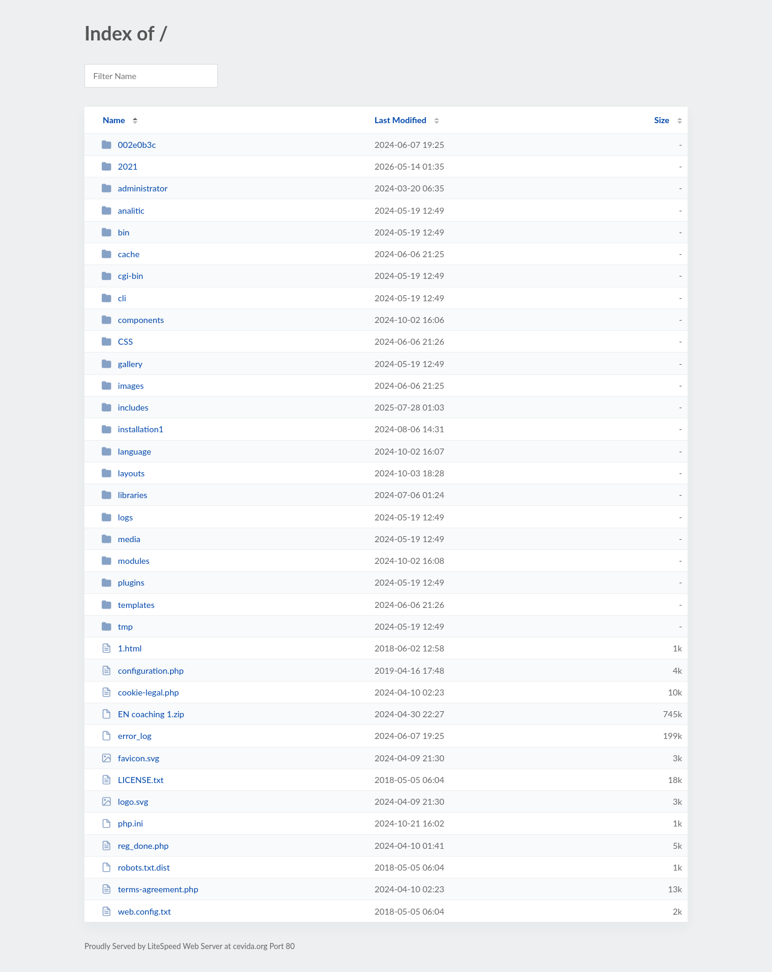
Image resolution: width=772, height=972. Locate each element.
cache (120, 254)
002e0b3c (128, 144)
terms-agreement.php (149, 889)
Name (114, 120)
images (122, 385)
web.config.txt (136, 911)
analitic (122, 210)
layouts (123, 473)
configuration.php (142, 670)
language (126, 451)
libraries (124, 495)
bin (115, 232)
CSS (117, 341)
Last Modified (400, 120)
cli (113, 298)
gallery (121, 364)
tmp (117, 626)
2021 (119, 166)
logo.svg (124, 801)
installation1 (132, 429)
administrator (134, 188)
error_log (126, 736)
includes (124, 407)
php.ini (122, 823)
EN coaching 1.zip (142, 714)
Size (661, 120)
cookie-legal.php (140, 692)
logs (117, 517)
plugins (122, 582)
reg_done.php (135, 845)
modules (125, 560)
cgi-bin (122, 275)
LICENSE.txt (132, 780)
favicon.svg (130, 758)
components (132, 320)
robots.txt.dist (135, 867)
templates (127, 605)
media (121, 539)
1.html (121, 648)
